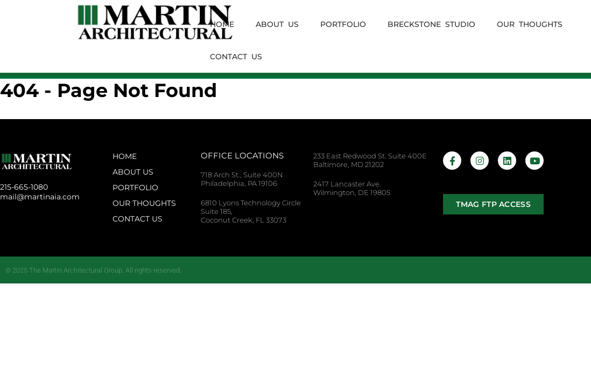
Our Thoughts (529, 24)
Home (222, 24)
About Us (277, 24)
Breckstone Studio (431, 24)
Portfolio (343, 24)
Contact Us (236, 56)
